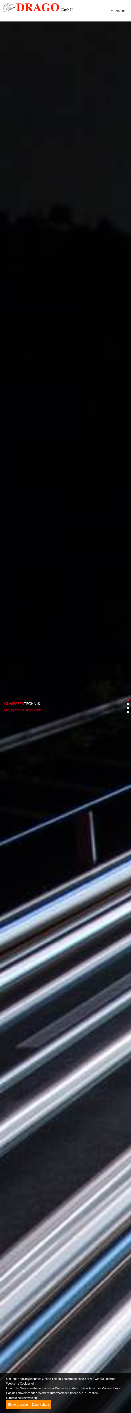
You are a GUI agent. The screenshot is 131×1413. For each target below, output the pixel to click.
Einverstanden (18, 1404)
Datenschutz (40, 1404)
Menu (118, 10)
